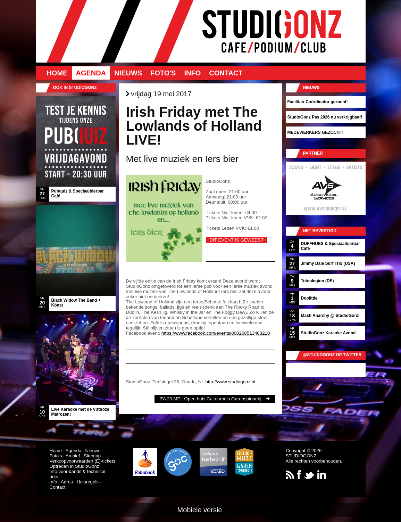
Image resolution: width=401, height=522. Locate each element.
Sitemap (92, 455)
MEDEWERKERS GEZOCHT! (315, 132)
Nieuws (128, 73)
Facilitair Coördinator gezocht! (317, 101)
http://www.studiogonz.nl (230, 381)
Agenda (91, 73)
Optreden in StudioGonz (74, 466)
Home (57, 73)
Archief (73, 455)
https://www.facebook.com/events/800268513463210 (215, 333)
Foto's (163, 73)
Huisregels (88, 481)
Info (192, 73)
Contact (225, 73)
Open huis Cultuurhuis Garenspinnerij (222, 398)
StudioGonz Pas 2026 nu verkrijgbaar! (324, 117)
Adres (67, 481)
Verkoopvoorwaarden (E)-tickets (83, 461)
